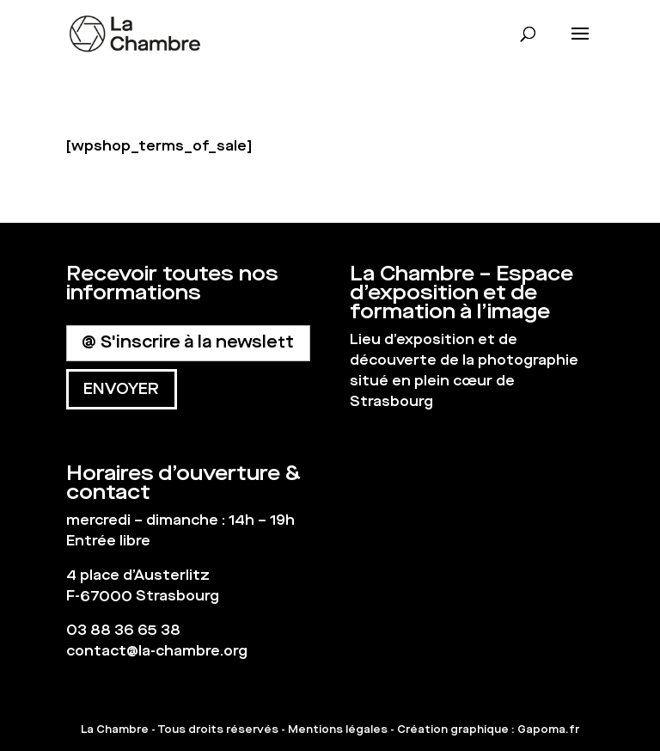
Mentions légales (338, 729)
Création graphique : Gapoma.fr (488, 729)
